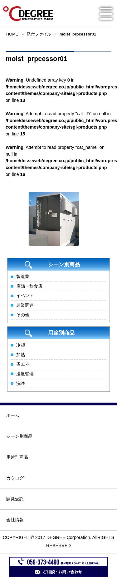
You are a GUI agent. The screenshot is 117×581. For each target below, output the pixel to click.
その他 (22, 314)
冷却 (20, 344)
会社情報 (15, 519)
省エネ (22, 363)
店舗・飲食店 (29, 286)
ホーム (12, 415)
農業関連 (25, 305)
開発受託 (15, 498)
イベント (25, 295)
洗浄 (20, 383)
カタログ (15, 477)
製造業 (22, 276)
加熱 (20, 354)
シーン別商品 (19, 436)
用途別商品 (17, 457)
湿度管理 (25, 373)
